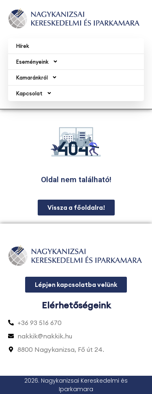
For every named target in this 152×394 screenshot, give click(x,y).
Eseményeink (37, 61)
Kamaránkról (36, 77)
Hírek (22, 46)
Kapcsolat (34, 93)
